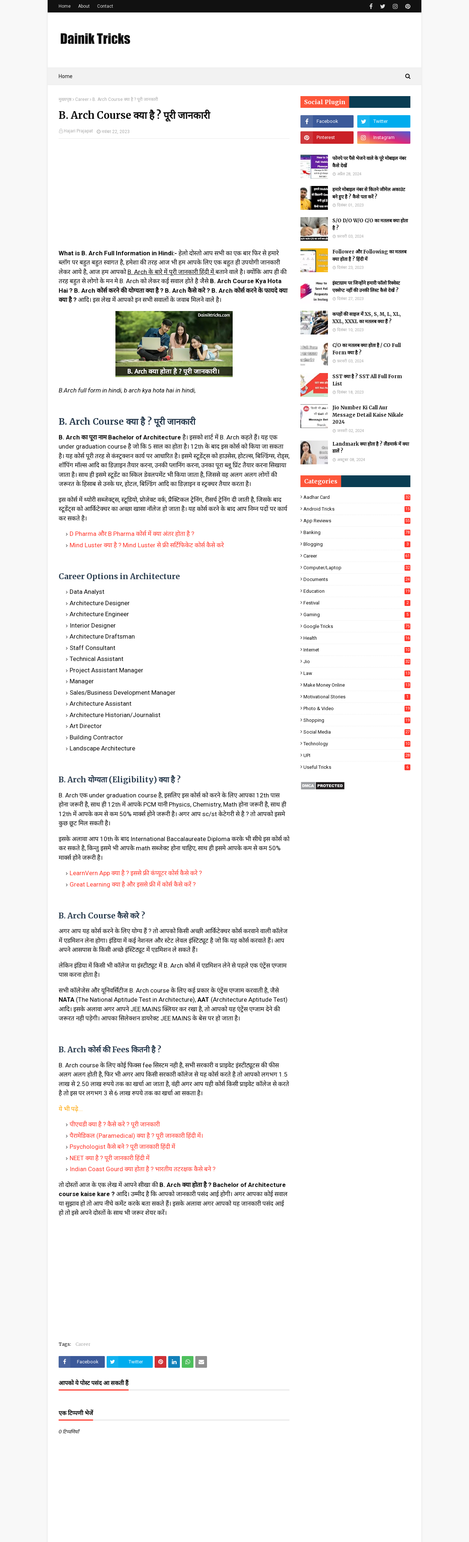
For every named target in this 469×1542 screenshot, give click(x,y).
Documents (356, 579)
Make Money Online (356, 685)
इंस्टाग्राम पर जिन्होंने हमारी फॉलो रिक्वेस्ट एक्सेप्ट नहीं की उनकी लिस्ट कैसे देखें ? (366, 286)
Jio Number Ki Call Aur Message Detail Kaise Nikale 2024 (367, 415)
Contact (105, 6)
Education (356, 591)
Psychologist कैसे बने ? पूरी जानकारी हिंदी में (122, 1146)
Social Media (356, 732)
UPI (356, 755)
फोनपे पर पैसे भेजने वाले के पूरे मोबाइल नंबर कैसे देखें (369, 162)
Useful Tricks (356, 767)
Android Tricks (356, 509)
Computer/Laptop (356, 567)
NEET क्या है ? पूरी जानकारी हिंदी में (109, 1158)
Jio (356, 661)
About (84, 6)
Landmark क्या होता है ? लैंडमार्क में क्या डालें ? (370, 447)
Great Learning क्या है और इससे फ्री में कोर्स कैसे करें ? (133, 884)
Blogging (356, 544)
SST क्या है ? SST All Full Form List (367, 380)
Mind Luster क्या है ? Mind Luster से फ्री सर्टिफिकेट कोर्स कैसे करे (147, 545)
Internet (356, 650)
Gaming (356, 614)
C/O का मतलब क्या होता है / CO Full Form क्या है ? (366, 349)
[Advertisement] (174, 197)
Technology (356, 743)
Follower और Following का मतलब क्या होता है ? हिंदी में (369, 255)
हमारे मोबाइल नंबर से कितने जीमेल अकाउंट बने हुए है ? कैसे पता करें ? (368, 193)
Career (82, 99)
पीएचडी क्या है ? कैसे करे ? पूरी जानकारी (115, 1124)
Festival (356, 603)
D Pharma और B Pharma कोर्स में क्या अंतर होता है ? (132, 533)
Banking (356, 532)
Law (356, 673)
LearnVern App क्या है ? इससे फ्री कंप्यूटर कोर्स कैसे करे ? (136, 873)
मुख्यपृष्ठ (65, 99)
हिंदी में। (194, 1135)
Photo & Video (356, 708)
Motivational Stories (356, 696)
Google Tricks (356, 626)
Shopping (356, 720)
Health (356, 638)
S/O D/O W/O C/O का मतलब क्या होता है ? (370, 224)
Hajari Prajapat (78, 131)
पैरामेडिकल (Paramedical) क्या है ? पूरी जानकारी (128, 1135)
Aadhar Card (356, 497)
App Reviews (356, 520)
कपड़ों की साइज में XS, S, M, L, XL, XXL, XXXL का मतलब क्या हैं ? (366, 318)
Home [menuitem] (66, 76)
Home (65, 6)
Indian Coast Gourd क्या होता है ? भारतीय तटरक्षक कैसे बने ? (142, 1169)
